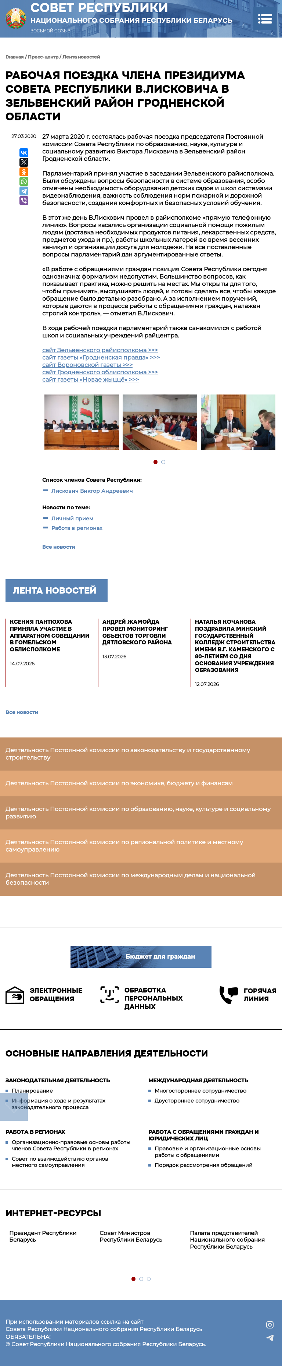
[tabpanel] (81, 423)
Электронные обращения (44, 995)
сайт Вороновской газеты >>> (87, 364)
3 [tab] (149, 1279)
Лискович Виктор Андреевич (92, 491)
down (14, 1107)
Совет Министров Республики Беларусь (131, 1236)
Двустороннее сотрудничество (197, 1100)
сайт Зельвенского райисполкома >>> (100, 350)
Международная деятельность (198, 1080)
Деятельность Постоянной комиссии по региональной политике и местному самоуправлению (124, 846)
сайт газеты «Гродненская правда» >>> (101, 357)
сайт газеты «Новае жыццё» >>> (90, 379)
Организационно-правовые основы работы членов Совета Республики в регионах (71, 1145)
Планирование (32, 1090)
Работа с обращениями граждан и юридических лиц (203, 1135)
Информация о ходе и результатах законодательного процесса (58, 1104)
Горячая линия (248, 995)
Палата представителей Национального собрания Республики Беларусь (227, 1239)
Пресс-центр (43, 57)
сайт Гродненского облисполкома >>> (100, 372)
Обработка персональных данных (141, 998)
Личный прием (72, 518)
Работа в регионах (76, 528)
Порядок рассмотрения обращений (204, 1165)
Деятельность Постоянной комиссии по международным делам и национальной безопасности (131, 879)
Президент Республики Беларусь (42, 1236)
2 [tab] (164, 462)
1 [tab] (156, 462)
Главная (15, 57)
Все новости (58, 547)
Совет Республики (131, 12)
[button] (264, 18)
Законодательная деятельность (58, 1080)
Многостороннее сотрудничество (200, 1090)
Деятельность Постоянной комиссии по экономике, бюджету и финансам (119, 783)
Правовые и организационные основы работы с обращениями (208, 1151)
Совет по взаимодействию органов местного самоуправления (60, 1162)
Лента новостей (81, 57)
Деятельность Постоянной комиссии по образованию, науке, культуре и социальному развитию (138, 813)
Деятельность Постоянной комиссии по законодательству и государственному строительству (128, 754)
